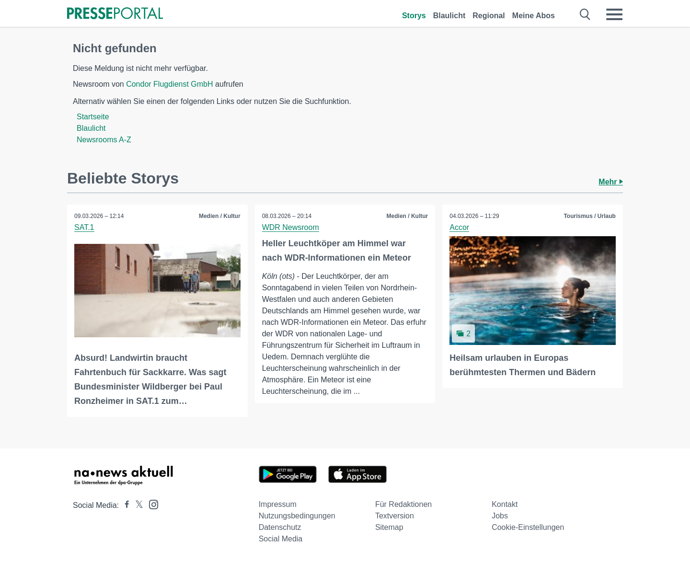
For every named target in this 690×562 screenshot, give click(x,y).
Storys (414, 15)
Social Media (281, 539)
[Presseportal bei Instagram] (150, 504)
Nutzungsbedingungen (297, 516)
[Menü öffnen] (614, 14)
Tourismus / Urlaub (589, 216)
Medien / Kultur (220, 216)
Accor (459, 227)
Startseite (93, 117)
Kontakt (505, 504)
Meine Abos (533, 15)
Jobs (500, 516)
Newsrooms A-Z (104, 140)
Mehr (610, 182)
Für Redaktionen (403, 504)
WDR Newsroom (290, 227)
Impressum (278, 504)
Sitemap (389, 527)
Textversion (394, 516)
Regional (488, 15)
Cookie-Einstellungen (528, 527)
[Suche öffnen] (585, 14)
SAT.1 (84, 227)
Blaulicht (449, 15)
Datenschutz (280, 527)
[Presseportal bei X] (136, 505)
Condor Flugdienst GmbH (169, 84)
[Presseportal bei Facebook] (124, 505)
